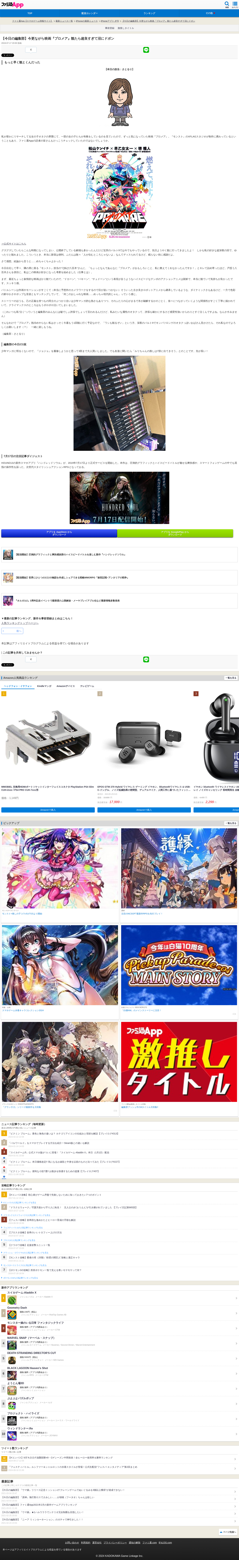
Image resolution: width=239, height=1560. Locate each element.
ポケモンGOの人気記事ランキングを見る (20, 1278)
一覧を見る (231, 678)
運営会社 (97, 1542)
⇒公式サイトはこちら (13, 243)
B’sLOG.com (165, 1542)
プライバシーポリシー (115, 1542)
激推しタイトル (126, 28)
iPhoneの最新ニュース (87, 21)
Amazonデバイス (66, 686)
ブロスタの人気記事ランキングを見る (19, 1240)
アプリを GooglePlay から (175, 533)
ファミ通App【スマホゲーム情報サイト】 (32, 21)
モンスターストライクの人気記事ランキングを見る (24, 1265)
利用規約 (85, 1542)
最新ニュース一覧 (64, 21)
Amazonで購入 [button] (48, 810)
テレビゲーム (87, 686)
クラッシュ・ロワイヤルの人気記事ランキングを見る (25, 1253)
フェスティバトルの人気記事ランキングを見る (23, 1228)
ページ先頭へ (229, 1532)
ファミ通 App (12, 5)
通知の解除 (134, 1542)
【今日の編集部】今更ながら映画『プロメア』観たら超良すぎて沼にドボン (158, 21)
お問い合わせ (72, 1542)
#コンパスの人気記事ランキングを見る (19, 1203)
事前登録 (109, 28)
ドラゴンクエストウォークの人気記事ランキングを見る (26, 1215)
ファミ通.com (149, 1542)
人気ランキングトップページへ (20, 623)
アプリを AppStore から (59, 533)
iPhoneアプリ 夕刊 (110, 21)
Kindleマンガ (44, 686)
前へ (18, 631)
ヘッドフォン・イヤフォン (18, 686)
